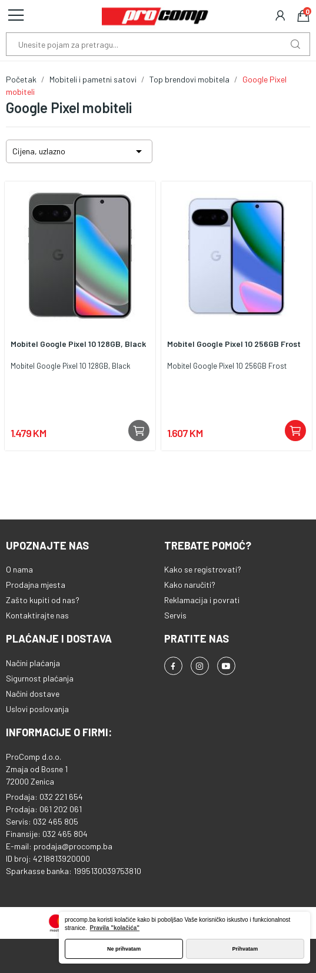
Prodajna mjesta (35, 585)
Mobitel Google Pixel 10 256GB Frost (234, 344)
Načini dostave (32, 694)
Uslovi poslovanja (37, 709)
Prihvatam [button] (245, 949)
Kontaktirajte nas (37, 615)
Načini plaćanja (33, 663)
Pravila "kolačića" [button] (115, 928)
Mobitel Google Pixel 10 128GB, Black (78, 344)
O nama (19, 569)
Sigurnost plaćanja (40, 678)
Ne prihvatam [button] (124, 949)
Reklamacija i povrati (202, 600)
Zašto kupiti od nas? (42, 600)
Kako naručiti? (189, 585)
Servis (175, 615)
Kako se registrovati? (202, 569)
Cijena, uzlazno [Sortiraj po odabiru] (79, 151)
